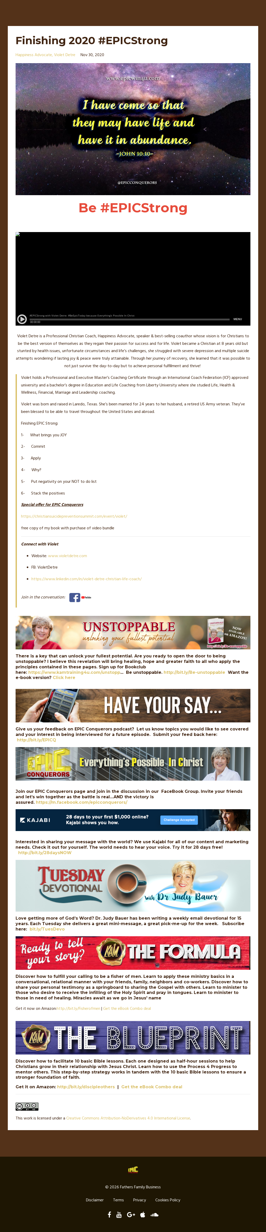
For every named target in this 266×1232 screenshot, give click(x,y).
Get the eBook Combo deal (127, 1008)
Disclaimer (95, 1200)
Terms (118, 1200)
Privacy (139, 1200)
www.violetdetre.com (67, 556)
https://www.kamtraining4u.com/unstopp (74, 672)
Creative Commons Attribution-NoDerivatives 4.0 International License (128, 1118)
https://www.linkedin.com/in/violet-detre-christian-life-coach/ (86, 579)
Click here (64, 677)
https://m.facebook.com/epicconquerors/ (81, 802)
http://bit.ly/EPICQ (36, 739)
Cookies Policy (167, 1200)
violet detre (64, 55)
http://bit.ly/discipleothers (86, 1086)
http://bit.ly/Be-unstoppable (194, 672)
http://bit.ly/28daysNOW (45, 852)
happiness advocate (34, 55)
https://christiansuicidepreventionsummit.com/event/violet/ (74, 516)
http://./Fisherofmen (78, 1008)
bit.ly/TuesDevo (47, 929)
